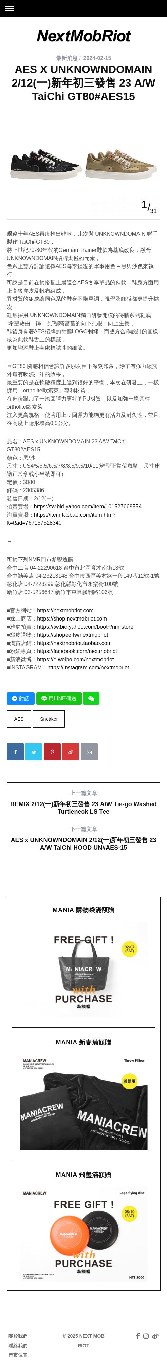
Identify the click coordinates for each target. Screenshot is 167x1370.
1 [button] (144, 204)
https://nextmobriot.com (65, 610)
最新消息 (67, 58)
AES (19, 719)
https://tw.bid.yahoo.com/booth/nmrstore (85, 627)
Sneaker (49, 719)
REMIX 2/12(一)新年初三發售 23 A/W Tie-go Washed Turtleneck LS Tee (84, 802)
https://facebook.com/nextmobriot (77, 651)
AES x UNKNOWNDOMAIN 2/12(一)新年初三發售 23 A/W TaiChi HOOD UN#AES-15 (84, 838)
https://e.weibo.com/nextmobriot (75, 659)
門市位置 (17, 1355)
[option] (84, 113)
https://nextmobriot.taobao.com (74, 643)
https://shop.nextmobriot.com (72, 619)
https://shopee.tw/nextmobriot (72, 635)
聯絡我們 (17, 1345)
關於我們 (17, 1336)
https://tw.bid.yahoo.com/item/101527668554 (88, 507)
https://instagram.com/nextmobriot (88, 667)
